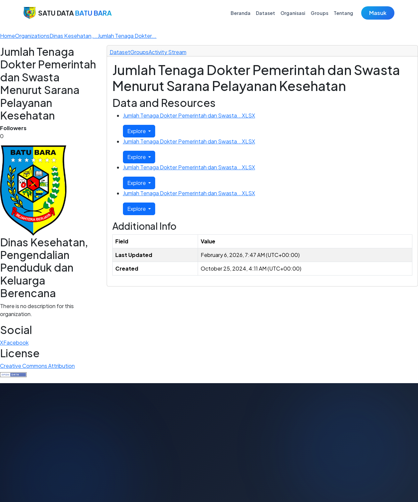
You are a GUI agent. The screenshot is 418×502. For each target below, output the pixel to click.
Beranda (241, 13)
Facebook (16, 342)
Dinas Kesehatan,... (74, 35)
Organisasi (292, 13)
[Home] (7, 35)
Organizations (32, 35)
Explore (137, 130)
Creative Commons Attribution (37, 365)
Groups (319, 13)
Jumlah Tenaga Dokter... (127, 35)
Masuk (377, 12)
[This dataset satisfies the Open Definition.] (13, 373)
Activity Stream (167, 51)
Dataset (265, 13)
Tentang (343, 13)
